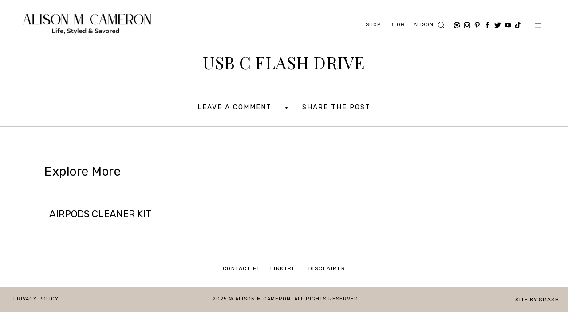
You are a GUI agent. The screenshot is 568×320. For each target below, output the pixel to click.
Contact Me (242, 268)
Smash (549, 299)
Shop (373, 25)
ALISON (424, 25)
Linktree (285, 268)
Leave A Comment (234, 107)
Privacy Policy (36, 299)
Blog (397, 25)
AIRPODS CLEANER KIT (100, 214)
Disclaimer (327, 268)
